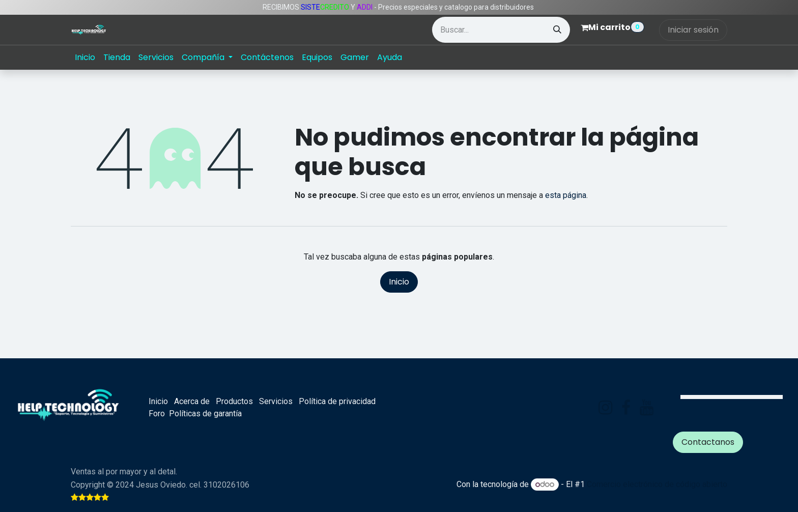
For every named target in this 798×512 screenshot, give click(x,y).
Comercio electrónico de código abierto (657, 484)
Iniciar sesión (693, 30)
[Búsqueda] (557, 30)
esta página (565, 195)
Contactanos (707, 442)
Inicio (399, 282)
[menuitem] (85, 57)
